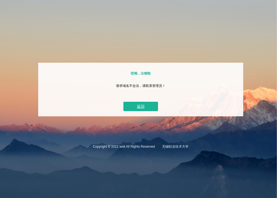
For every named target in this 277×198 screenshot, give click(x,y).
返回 (141, 106)
